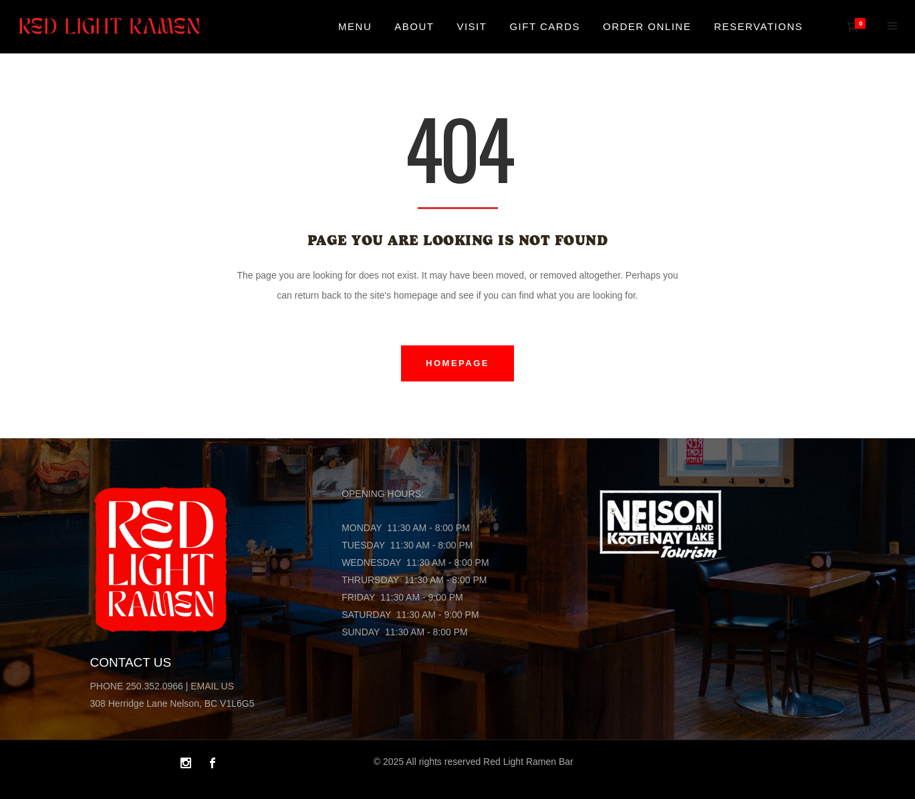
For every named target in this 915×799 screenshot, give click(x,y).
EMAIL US (212, 686)
